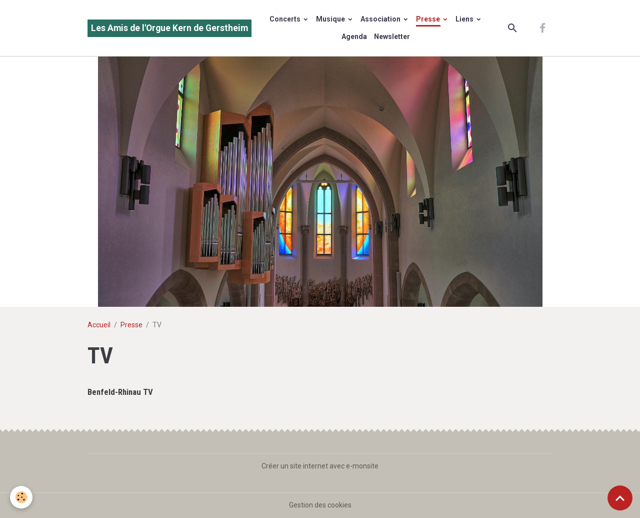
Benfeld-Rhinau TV (120, 392)
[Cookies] (21, 497)
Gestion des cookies (320, 505)
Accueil (99, 325)
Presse (429, 19)
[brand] (170, 28)
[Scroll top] (620, 497)
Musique (331, 19)
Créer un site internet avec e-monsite (320, 466)
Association (381, 19)
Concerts (286, 19)
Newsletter (392, 37)
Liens (465, 19)
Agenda (354, 37)
